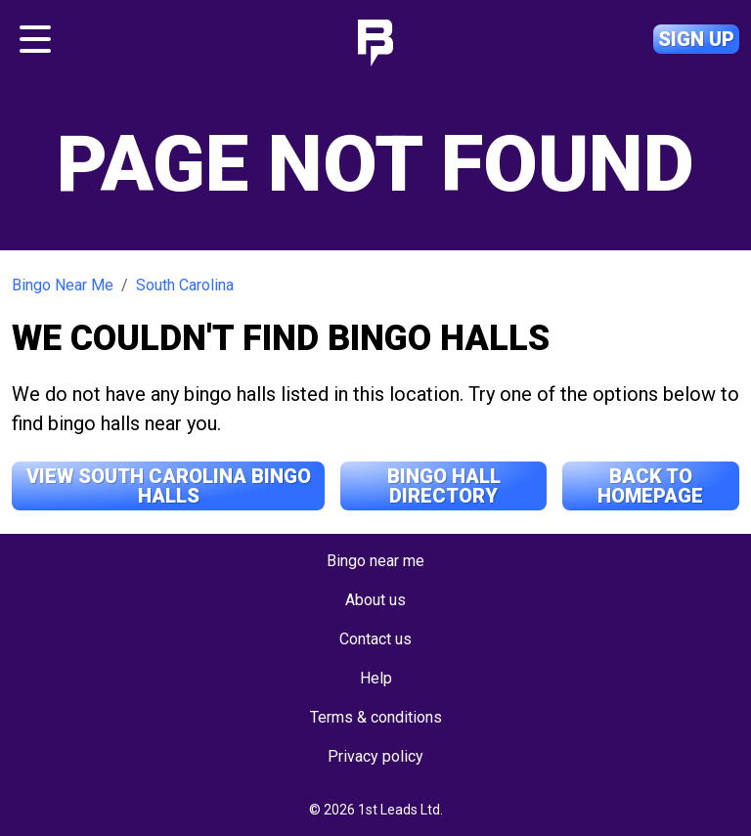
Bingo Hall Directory (444, 485)
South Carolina (185, 285)
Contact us (375, 639)
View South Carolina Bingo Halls (168, 485)
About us (375, 600)
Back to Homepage (650, 485)
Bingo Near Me (62, 285)
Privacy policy (375, 756)
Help (376, 678)
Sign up (696, 39)
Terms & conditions (376, 717)
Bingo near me (375, 560)
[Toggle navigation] (35, 39)
